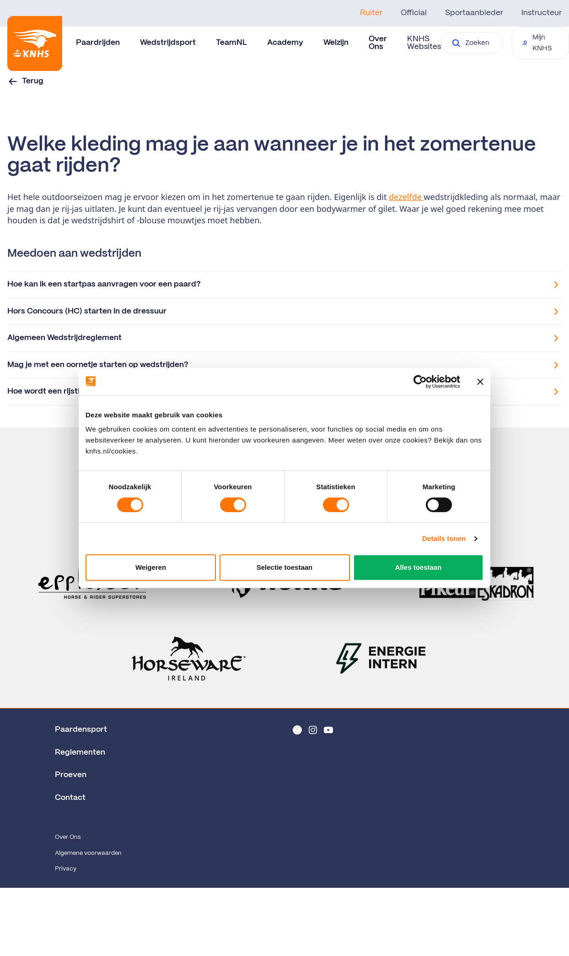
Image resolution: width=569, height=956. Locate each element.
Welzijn (336, 42)
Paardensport (81, 729)
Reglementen (80, 752)
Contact (70, 797)
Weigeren (150, 567)
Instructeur (541, 12)
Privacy (65, 869)
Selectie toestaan (285, 567)
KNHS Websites (424, 42)
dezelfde (406, 196)
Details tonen (444, 538)
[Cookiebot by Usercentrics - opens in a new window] (420, 382)
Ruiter (371, 12)
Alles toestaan (418, 567)
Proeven (70, 774)
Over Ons (68, 837)
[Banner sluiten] (480, 381)
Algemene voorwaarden (88, 853)
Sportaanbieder (474, 12)
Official (414, 12)
